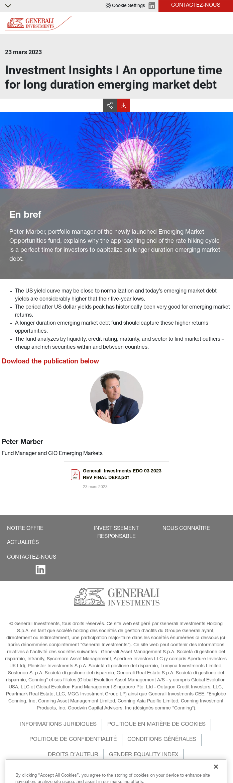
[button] (125, 6)
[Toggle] (224, 23)
